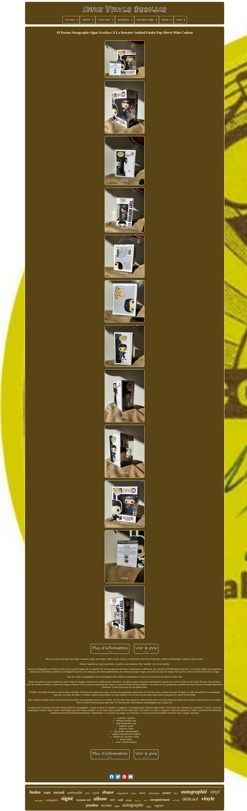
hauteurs (138, 801)
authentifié (74, 792)
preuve (167, 792)
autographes (52, 800)
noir (87, 793)
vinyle (208, 798)
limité (117, 806)
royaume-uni (83, 799)
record (59, 792)
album (100, 798)
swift (120, 799)
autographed (122, 793)
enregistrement (159, 799)
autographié (194, 791)
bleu (176, 793)
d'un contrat (39, 801)
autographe (132, 804)
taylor (96, 792)
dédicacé (190, 798)
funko (34, 792)
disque (108, 792)
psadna (92, 805)
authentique (154, 793)
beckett (106, 805)
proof (128, 800)
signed (159, 805)
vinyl (215, 791)
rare (47, 792)
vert (112, 799)
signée (133, 793)
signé (67, 798)
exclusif (176, 800)
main (142, 792)
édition (148, 807)
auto (145, 800)
